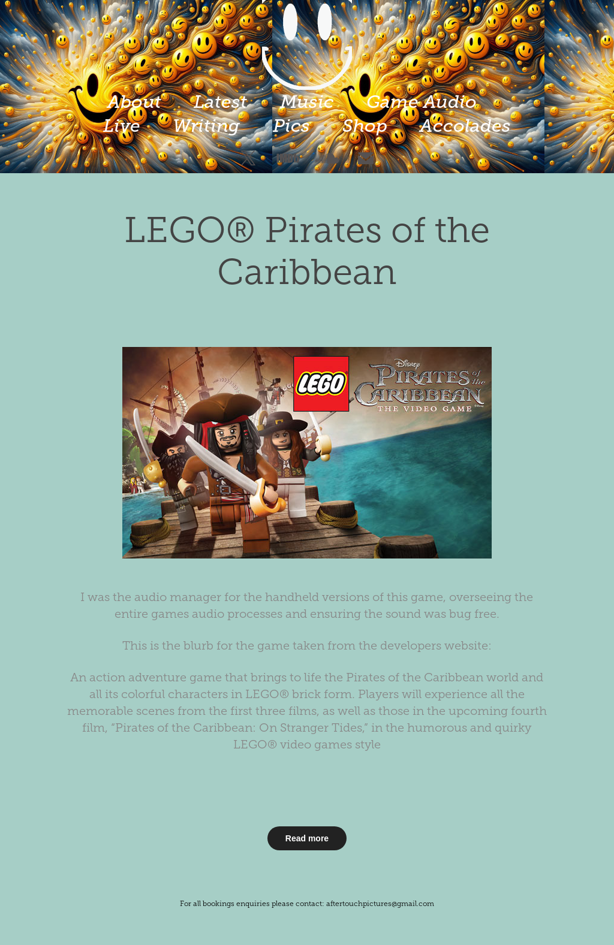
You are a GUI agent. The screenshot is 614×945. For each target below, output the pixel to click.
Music (307, 102)
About (134, 102)
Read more (307, 838)
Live (121, 126)
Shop (364, 126)
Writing (206, 126)
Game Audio (421, 102)
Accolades (465, 126)
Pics (291, 126)
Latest (220, 102)
